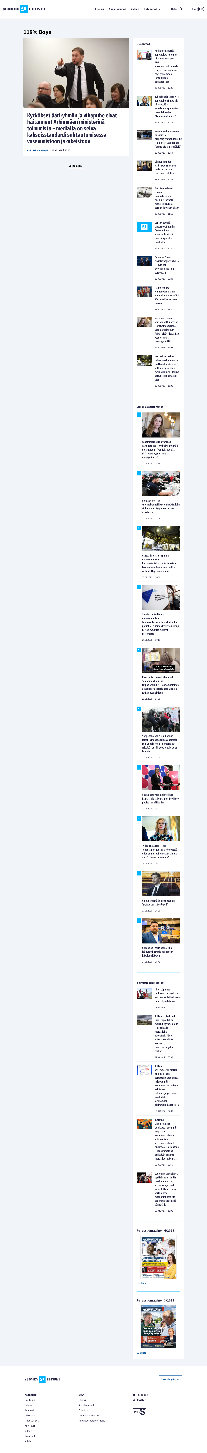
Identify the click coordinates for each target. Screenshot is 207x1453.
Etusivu (99, 9)
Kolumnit (30, 1436)
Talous (28, 1405)
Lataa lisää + (76, 166)
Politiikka (32, 150)
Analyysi (43, 150)
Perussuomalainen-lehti (91, 1420)
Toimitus (83, 1410)
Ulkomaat (30, 1415)
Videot (135, 9)
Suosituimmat (117, 9)
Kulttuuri (30, 1426)
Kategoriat (152, 9)
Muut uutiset (32, 1420)
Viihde (28, 1441)
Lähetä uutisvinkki (88, 1415)
